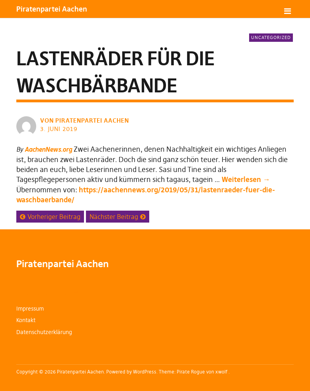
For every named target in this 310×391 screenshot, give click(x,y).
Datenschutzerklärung (44, 332)
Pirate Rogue (191, 372)
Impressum (30, 308)
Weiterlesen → (246, 179)
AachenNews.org (48, 149)
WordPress (144, 372)
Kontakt (25, 320)
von (85, 120)
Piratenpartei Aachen (51, 9)
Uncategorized (271, 37)
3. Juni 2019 (59, 129)
